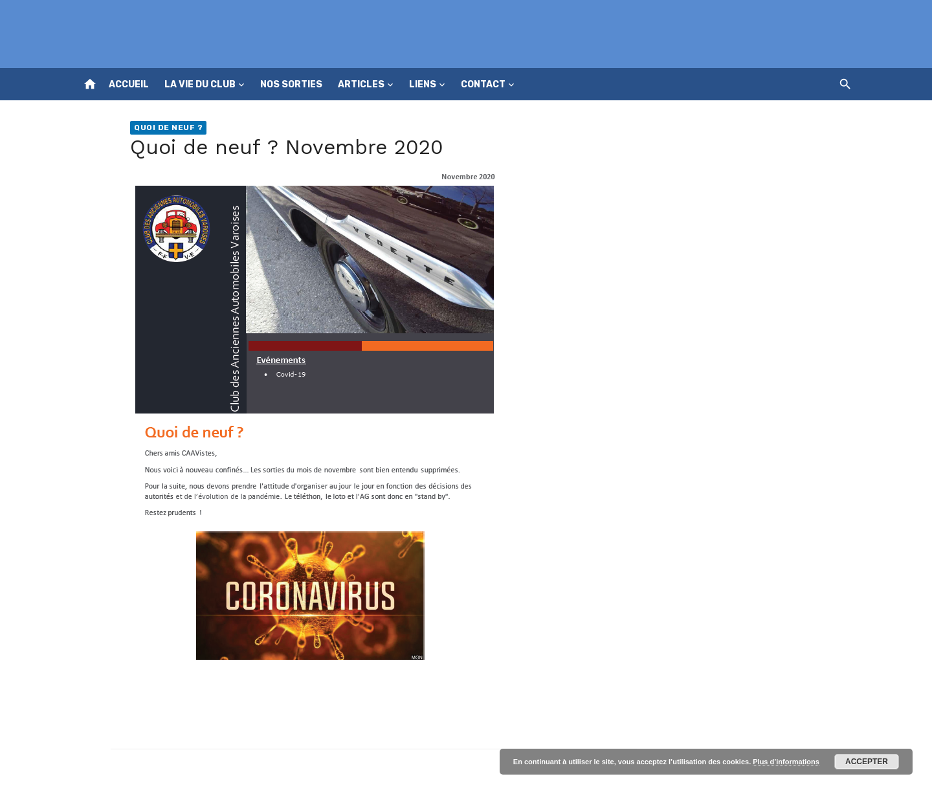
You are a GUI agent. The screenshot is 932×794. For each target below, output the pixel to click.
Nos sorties (291, 84)
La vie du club (200, 84)
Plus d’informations (786, 762)
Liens (422, 84)
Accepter (866, 761)
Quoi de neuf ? (168, 127)
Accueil (129, 84)
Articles (361, 84)
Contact (483, 84)
